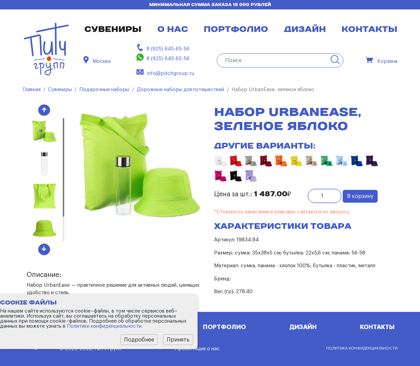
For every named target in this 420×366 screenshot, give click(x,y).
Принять (178, 339)
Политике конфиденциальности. (105, 325)
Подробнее (139, 339)
